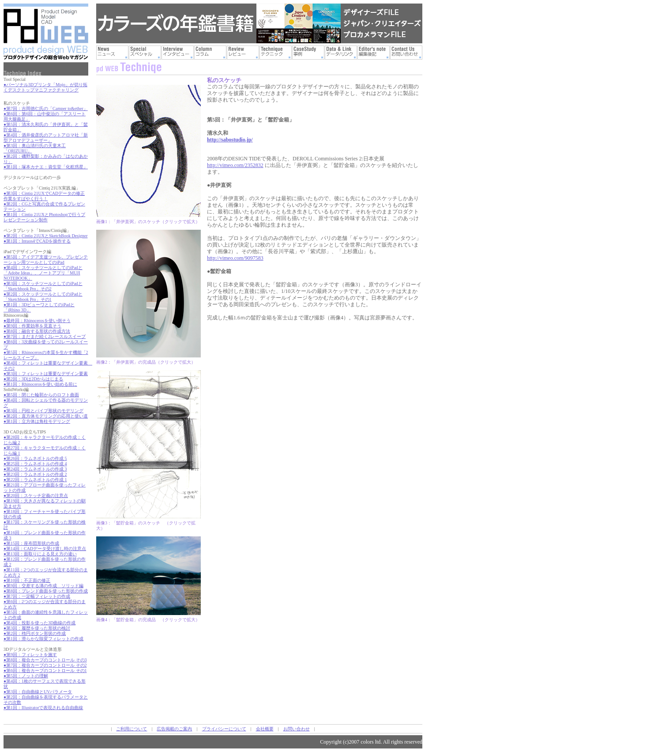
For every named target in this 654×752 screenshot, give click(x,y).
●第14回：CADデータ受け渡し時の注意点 (45, 548)
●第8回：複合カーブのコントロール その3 (45, 659)
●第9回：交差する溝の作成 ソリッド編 (43, 585)
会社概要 (265, 728)
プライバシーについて (224, 728)
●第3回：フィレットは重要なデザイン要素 (46, 373)
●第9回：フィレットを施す (30, 654)
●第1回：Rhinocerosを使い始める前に (40, 384)
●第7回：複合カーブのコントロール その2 (45, 665)
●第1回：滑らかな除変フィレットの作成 (43, 638)
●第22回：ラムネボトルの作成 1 (35, 479)
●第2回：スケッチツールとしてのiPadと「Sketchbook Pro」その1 (43, 297)
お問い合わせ (296, 728)
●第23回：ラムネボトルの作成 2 (35, 474)
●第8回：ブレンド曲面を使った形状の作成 (46, 591)
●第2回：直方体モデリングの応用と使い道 (46, 416)
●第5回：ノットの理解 (26, 675)
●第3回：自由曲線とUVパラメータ (38, 691)
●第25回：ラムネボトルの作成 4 (35, 463)
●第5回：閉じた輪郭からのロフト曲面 (41, 394)
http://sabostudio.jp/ (230, 140)
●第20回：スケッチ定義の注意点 (36, 495)
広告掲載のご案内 (174, 728)
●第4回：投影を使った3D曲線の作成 (39, 622)
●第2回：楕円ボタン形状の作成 (35, 633)
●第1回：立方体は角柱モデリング (37, 421)
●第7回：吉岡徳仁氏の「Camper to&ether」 (46, 108)
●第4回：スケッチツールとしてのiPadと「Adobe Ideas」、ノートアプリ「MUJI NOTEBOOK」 (43, 273)
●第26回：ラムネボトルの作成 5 (35, 458)
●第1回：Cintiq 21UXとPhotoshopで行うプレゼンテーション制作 (44, 217)
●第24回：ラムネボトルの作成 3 (35, 469)
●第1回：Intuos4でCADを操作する (37, 241)
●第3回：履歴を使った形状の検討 (37, 628)
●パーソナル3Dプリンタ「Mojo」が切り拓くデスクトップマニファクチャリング (45, 87)
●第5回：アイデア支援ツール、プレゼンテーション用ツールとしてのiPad (46, 259)
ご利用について (131, 728)
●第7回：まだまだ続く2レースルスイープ (45, 336)
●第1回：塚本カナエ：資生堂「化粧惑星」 (46, 166)
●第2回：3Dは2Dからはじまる (33, 378)
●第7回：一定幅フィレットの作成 (37, 596)
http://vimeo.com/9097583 (235, 258)
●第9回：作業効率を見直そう (32, 325)
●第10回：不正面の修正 (27, 580)
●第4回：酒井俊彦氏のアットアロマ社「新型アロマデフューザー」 (46, 138)
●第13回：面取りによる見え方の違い (40, 553)
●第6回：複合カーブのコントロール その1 (45, 670)
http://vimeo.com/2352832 (235, 165)
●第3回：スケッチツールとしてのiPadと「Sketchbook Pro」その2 (43, 286)
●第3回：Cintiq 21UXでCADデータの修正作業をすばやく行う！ (44, 196)
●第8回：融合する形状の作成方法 (37, 331)
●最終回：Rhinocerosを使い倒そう (37, 320)
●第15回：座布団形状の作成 (31, 543)
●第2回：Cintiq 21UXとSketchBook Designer (45, 235)
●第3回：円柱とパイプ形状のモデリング (43, 410)
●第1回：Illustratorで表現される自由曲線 (43, 707)
